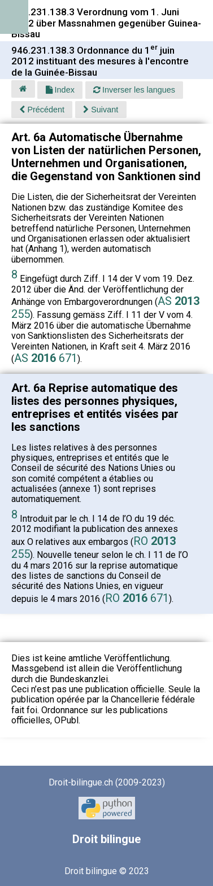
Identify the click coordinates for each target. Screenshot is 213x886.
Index (60, 89)
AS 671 (45, 358)
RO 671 (137, 598)
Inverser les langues (134, 89)
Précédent (41, 109)
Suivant (100, 109)
